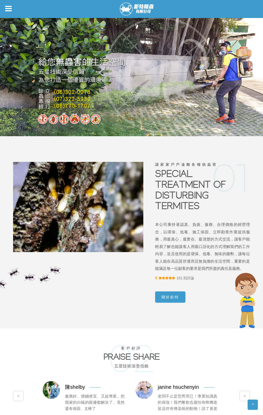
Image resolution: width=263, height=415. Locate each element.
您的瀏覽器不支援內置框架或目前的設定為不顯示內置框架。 (131, 207)
